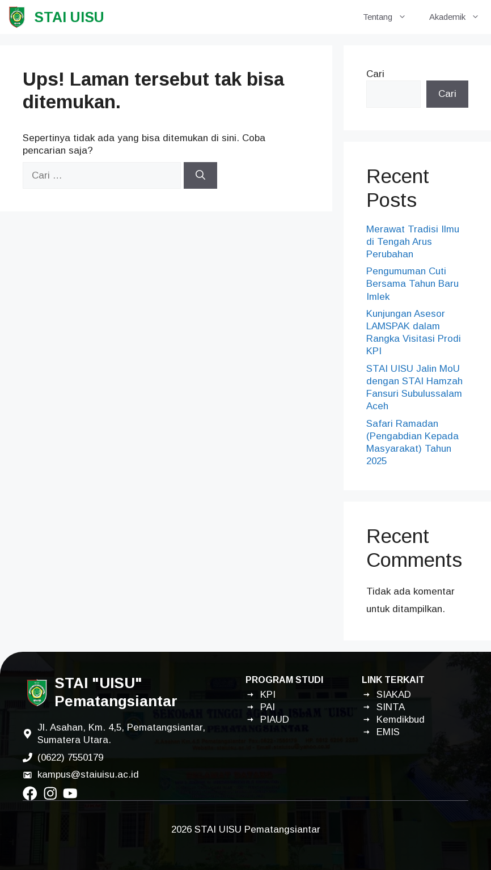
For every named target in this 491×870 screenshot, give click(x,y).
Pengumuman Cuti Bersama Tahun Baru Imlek (412, 284)
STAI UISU (69, 17)
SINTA (390, 707)
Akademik (460, 17)
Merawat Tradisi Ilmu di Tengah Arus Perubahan (412, 242)
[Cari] (200, 175)
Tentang (390, 17)
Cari (375, 74)
